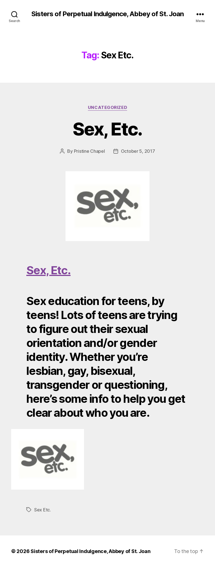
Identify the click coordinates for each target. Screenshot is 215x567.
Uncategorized (107, 107)
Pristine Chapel (89, 151)
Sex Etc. (42, 510)
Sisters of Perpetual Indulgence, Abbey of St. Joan (107, 14)
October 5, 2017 (138, 151)
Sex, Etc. (107, 129)
